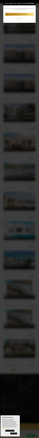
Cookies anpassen (6, 433)
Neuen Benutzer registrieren (19, 14)
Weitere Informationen (6, 427)
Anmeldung (20, 18)
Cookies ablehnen (13, 433)
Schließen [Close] (32, 3)
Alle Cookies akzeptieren (10, 430)
